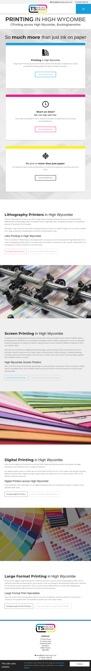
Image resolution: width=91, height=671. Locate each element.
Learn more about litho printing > (43, 251)
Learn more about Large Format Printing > (53, 606)
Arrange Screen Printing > (16, 378)
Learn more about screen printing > (45, 378)
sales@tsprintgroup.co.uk (45, 655)
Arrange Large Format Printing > (18, 606)
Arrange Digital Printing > (16, 494)
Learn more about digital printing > (44, 494)
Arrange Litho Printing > (15, 251)
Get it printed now (45, 74)
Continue (80, 664)
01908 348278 (45, 658)
